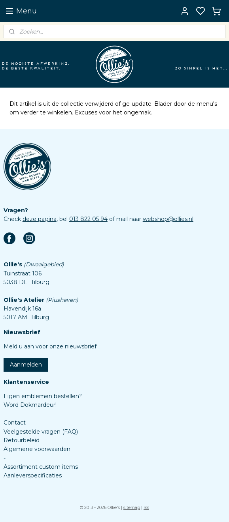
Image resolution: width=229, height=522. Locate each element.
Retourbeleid (22, 440)
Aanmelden (26, 364)
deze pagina (40, 219)
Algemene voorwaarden (37, 449)
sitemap (131, 507)
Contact (15, 422)
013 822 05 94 (88, 219)
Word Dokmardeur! (30, 404)
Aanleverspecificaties (33, 475)
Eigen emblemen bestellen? (43, 396)
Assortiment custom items (41, 466)
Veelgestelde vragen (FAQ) (41, 431)
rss (146, 507)
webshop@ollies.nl (168, 219)
